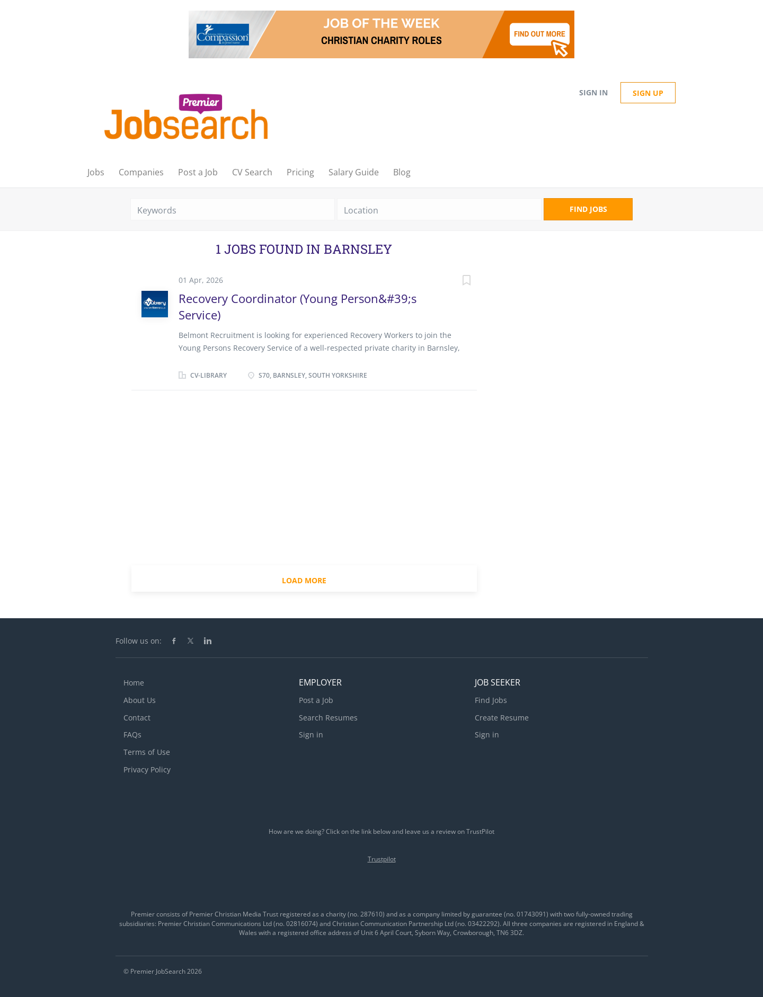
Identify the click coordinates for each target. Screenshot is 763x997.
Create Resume (502, 718)
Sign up (648, 93)
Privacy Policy (147, 769)
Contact (136, 718)
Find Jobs (588, 209)
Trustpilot (382, 859)
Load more (304, 580)
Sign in (593, 92)
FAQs (132, 734)
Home (133, 683)
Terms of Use (146, 752)
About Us (139, 700)
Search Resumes (328, 718)
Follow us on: (139, 641)
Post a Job (316, 700)
